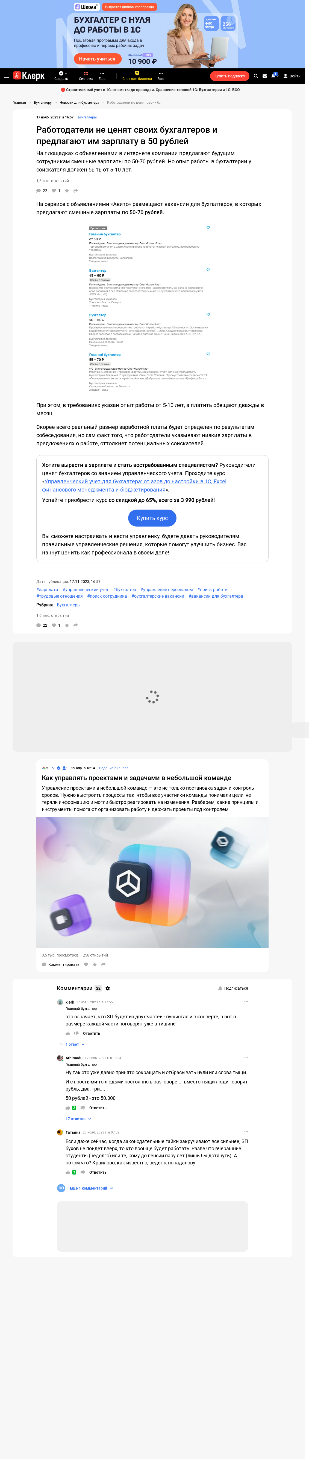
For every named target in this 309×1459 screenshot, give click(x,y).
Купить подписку (229, 76)
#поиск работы (212, 589)
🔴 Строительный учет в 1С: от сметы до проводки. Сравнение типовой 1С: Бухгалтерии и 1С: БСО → (153, 90)
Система (86, 76)
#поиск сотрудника (107, 596)
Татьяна (73, 1132)
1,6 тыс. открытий (52, 181)
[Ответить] (91, 1033)
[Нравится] (56, 190)
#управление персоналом (166, 589)
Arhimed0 (74, 1058)
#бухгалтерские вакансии (157, 596)
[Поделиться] (75, 190)
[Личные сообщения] (265, 76)
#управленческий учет (86, 589)
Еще (102, 76)
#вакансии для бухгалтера (216, 596)
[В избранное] (67, 190)
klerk (70, 1002)
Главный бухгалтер (81, 1009)
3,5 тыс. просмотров (60, 955)
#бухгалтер (124, 589)
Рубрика (45, 605)
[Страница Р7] (48, 768)
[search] (256, 76)
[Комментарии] (41, 190)
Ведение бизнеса (113, 768)
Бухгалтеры (87, 117)
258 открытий (95, 955)
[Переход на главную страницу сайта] (29, 76)
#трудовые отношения (59, 596)
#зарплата (47, 589)
